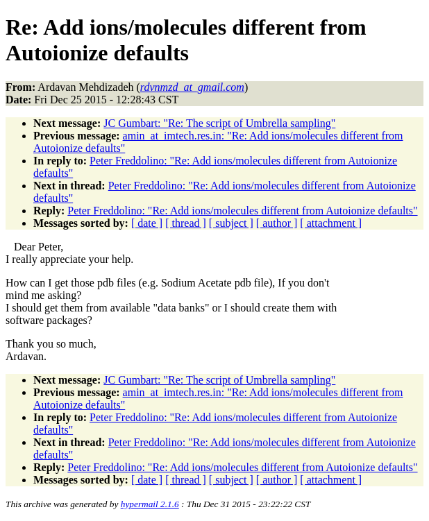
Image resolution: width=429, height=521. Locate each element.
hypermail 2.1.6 (150, 504)
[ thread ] (185, 223)
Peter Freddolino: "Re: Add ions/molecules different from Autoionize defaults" (242, 210)
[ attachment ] (331, 223)
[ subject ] (231, 223)
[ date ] (146, 223)
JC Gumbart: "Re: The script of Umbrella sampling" (219, 123)
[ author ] (277, 223)
